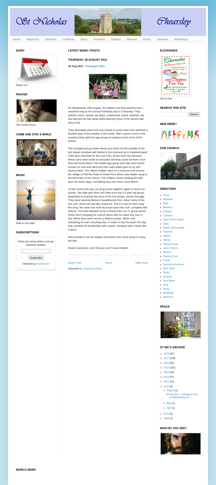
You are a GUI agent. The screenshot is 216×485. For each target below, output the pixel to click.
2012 (167, 381)
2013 (167, 377)
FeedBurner (43, 263)
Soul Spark (169, 280)
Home (17, 39)
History (166, 240)
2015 (167, 367)
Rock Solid (168, 268)
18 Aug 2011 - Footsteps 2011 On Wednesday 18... (182, 396)
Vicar (165, 284)
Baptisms (33, 39)
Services (163, 39)
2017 (167, 358)
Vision (166, 288)
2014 (167, 372)
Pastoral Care (170, 256)
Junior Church (170, 248)
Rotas (147, 39)
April (169, 408)
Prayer (166, 260)
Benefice (167, 207)
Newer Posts (75, 262)
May (169, 403)
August (171, 390)
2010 (167, 413)
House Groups (170, 244)
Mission (132, 39)
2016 (167, 363)
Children (51, 39)
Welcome (168, 297)
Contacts (69, 39)
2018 (167, 353)
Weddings (181, 39)
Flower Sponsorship (173, 227)
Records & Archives (173, 264)
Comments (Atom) (92, 268)
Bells (165, 203)
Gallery (116, 39)
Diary (84, 39)
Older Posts (141, 262)
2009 (167, 418)
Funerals (99, 39)
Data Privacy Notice (173, 219)
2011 (167, 386)
